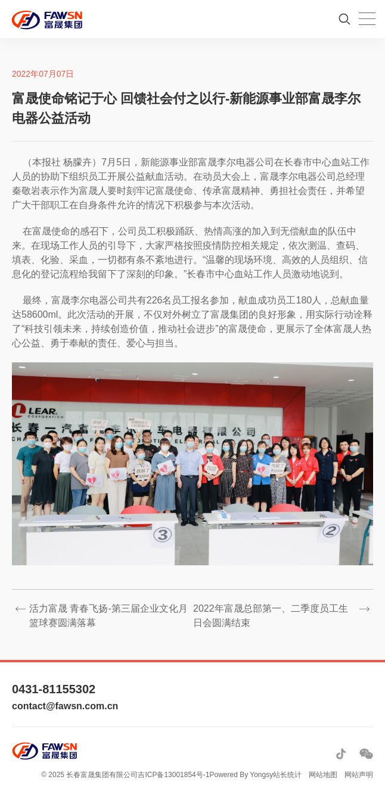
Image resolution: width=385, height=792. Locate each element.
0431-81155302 (53, 689)
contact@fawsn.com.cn (65, 706)
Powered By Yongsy (241, 775)
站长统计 (287, 775)
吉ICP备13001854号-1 (173, 775)
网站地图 (323, 775)
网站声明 (358, 775)
